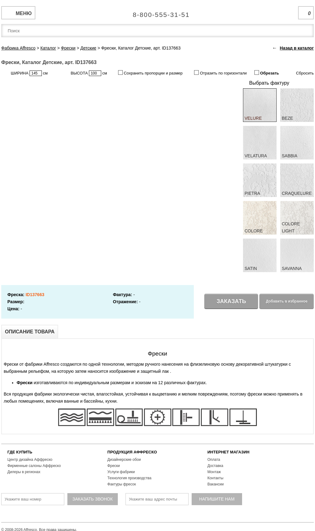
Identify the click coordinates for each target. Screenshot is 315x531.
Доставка (215, 466)
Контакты (215, 478)
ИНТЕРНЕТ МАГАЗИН (228, 452)
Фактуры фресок (121, 484)
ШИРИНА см (29, 73)
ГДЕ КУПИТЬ (19, 452)
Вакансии (215, 484)
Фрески (113, 466)
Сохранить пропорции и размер (150, 72)
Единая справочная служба (158, 12)
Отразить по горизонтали (220, 72)
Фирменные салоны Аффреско (34, 466)
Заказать (231, 301)
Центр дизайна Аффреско (29, 459)
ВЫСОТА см (89, 73)
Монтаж (214, 472)
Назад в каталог (297, 48)
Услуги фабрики (121, 472)
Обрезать (266, 72)
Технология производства (129, 478)
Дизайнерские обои (124, 459)
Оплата (213, 459)
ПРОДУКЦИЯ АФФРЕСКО (132, 452)
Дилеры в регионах (23, 472)
